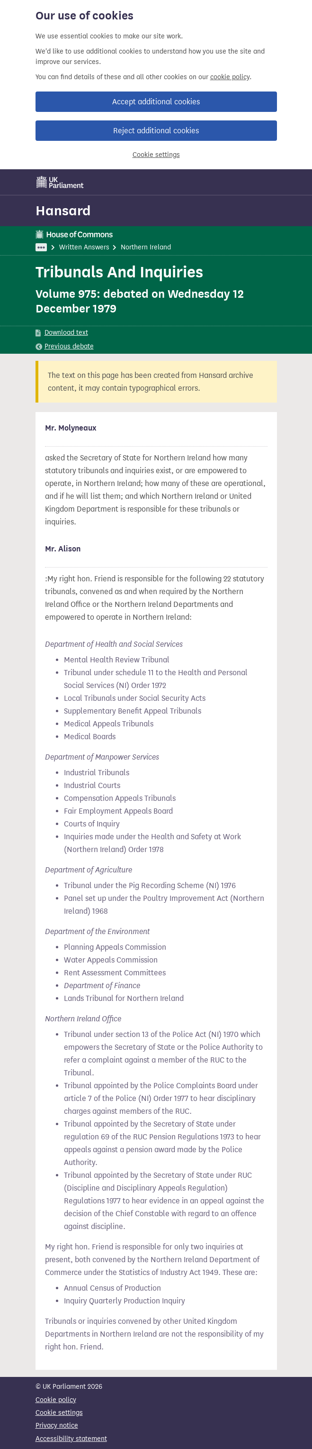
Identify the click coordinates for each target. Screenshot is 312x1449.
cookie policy (230, 77)
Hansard (63, 210)
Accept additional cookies (156, 101)
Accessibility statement (71, 1439)
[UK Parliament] (60, 182)
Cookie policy (56, 1400)
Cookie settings (156, 155)
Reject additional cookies (156, 130)
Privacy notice (57, 1425)
